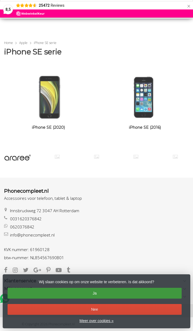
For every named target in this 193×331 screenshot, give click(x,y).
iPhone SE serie (45, 42)
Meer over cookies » (96, 321)
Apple (23, 42)
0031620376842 (26, 218)
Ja (95, 293)
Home (8, 42)
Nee (94, 309)
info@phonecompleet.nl (32, 235)
